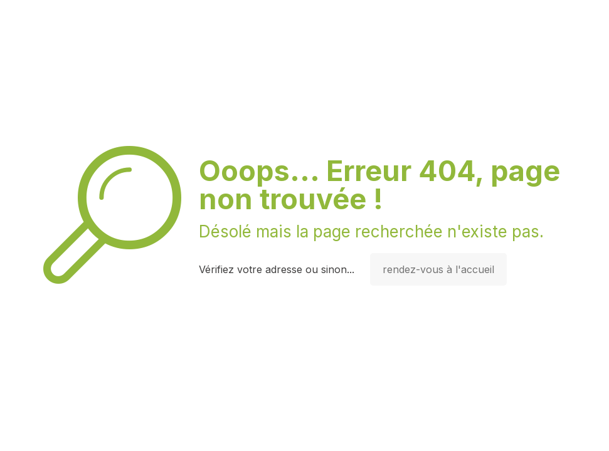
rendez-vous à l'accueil (438, 269)
